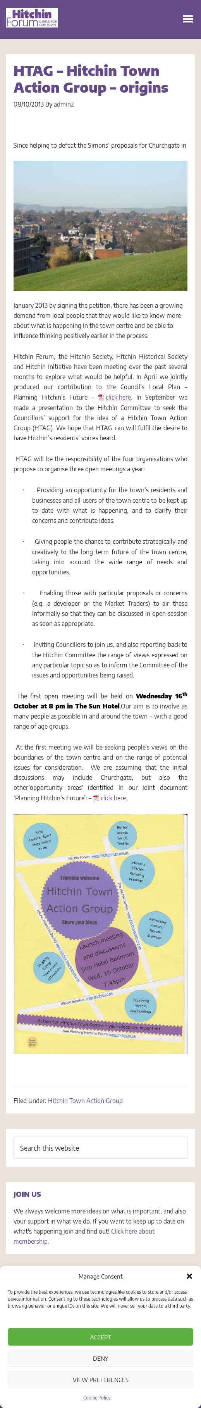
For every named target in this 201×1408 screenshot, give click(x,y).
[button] (189, 1276)
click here (118, 397)
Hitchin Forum (32, 27)
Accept (100, 1337)
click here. (114, 798)
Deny (100, 1358)
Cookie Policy (96, 1398)
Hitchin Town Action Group (85, 1101)
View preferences (101, 1379)
